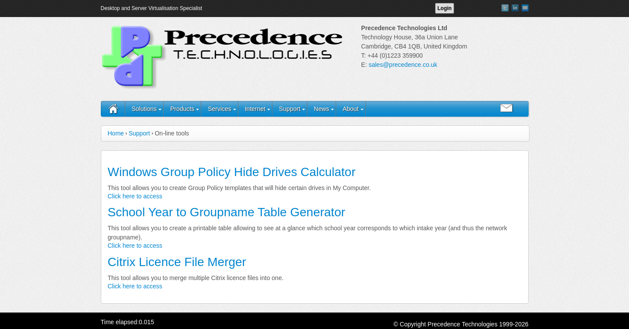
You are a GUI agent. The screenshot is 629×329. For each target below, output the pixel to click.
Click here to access (135, 196)
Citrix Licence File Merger (177, 262)
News (321, 108)
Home (116, 133)
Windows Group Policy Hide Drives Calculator (232, 172)
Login (444, 8)
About (351, 108)
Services (219, 108)
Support (289, 108)
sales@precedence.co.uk (402, 64)
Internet (255, 108)
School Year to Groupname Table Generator (226, 212)
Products (182, 108)
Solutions (144, 108)
